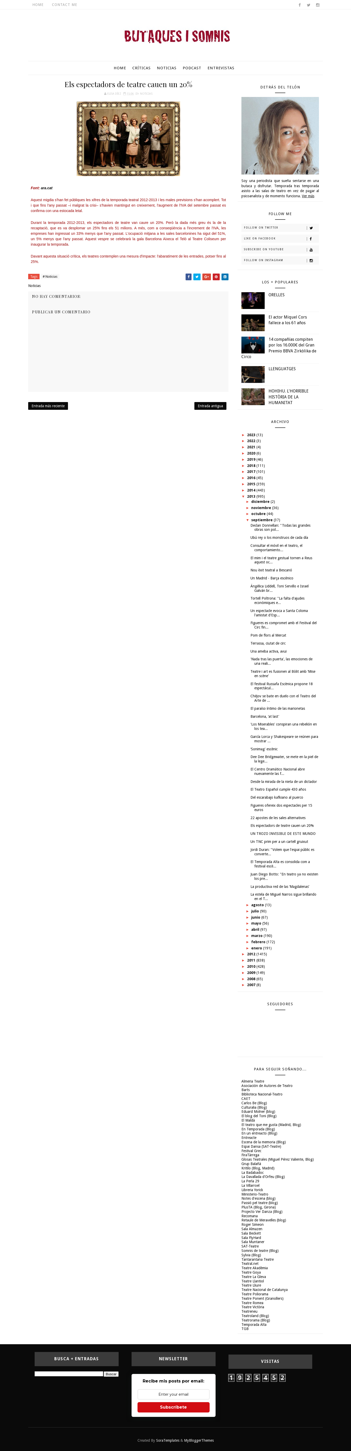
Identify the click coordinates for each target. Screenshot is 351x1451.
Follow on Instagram (281, 260)
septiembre (262, 520)
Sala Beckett (251, 1233)
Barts (245, 1090)
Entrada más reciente (48, 406)
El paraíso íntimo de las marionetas (277, 708)
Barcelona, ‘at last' (264, 716)
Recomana (249, 1216)
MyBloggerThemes (199, 1440)
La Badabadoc (252, 1172)
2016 (251, 478)
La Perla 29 (250, 1181)
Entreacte (248, 1138)
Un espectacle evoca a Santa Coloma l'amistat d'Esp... (279, 613)
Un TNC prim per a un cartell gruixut (279, 842)
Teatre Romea (252, 1303)
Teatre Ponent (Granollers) (262, 1298)
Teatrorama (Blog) (255, 1320)
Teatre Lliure (251, 1285)
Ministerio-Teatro (254, 1194)
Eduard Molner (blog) (258, 1111)
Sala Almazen (251, 1229)
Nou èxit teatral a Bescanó (271, 570)
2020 (251, 453)
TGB (245, 1329)
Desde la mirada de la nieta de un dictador (283, 782)
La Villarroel (250, 1185)
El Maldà (248, 1120)
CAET (245, 1099)
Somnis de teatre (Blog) (260, 1251)
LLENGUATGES (282, 368)
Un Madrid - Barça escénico (271, 578)
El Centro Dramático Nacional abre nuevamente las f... (277, 771)
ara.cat (46, 188)
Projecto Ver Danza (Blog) (262, 1212)
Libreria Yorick (252, 1190)
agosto (258, 905)
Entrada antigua (210, 406)
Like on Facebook (281, 239)
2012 (251, 954)
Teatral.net (249, 1263)
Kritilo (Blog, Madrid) (257, 1168)
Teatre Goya (251, 1272)
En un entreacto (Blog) (259, 1133)
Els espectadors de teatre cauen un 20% (282, 825)
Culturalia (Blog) (254, 1107)
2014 (251, 490)
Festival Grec (251, 1151)
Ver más (308, 196)
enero (257, 948)
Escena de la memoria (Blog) (263, 1142)
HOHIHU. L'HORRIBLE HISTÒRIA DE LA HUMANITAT (289, 397)
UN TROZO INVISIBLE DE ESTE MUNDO (283, 834)
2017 (251, 472)
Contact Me (64, 5)
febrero (258, 942)
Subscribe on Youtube (281, 250)
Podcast (192, 68)
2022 (251, 441)
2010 (251, 966)
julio (255, 911)
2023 (251, 435)
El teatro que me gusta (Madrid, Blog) (271, 1125)
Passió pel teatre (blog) (259, 1203)
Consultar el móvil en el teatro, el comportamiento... (276, 547)
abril (255, 929)
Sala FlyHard (251, 1238)
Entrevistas (221, 68)
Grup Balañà (251, 1164)
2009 (251, 973)
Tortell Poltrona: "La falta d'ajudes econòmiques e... (277, 600)
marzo (257, 936)
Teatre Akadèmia (254, 1268)
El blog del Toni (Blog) (259, 1116)
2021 (251, 447)
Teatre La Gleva (253, 1277)
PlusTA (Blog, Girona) (258, 1207)
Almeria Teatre (252, 1081)
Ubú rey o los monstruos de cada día (279, 537)
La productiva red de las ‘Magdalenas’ (279, 887)
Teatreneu (249, 1311)
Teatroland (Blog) (255, 1316)
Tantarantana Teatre (257, 1259)
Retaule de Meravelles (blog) (263, 1220)
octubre (259, 514)
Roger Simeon (252, 1224)
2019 (251, 459)
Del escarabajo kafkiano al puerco (276, 797)
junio (256, 917)
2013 (251, 496)
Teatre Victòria (252, 1307)
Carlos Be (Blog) (254, 1103)
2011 (251, 960)
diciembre (261, 502)
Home (38, 5)
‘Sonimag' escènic (264, 749)
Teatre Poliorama (254, 1294)
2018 (251, 466)
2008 (251, 979)
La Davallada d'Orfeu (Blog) (263, 1177)
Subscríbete (173, 1407)
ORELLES (277, 294)
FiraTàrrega (250, 1155)
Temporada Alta (253, 1324)
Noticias (167, 68)
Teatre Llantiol (252, 1281)
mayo (256, 923)
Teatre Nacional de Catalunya (264, 1290)
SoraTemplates (167, 1440)
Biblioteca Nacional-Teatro (262, 1094)
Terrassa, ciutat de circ (268, 643)
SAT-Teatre (250, 1246)
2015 (251, 484)
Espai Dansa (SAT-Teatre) (261, 1146)
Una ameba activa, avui (268, 651)
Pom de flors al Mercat (268, 635)
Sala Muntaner (252, 1242)
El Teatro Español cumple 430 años (278, 789)
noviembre (261, 508)
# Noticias (50, 276)
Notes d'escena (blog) (258, 1198)
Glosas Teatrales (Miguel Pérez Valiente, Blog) (277, 1159)
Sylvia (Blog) (251, 1255)
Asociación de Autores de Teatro (267, 1086)
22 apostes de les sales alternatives (278, 818)
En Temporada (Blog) (258, 1129)
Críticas (141, 68)
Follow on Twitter (281, 228)
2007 (251, 985)
